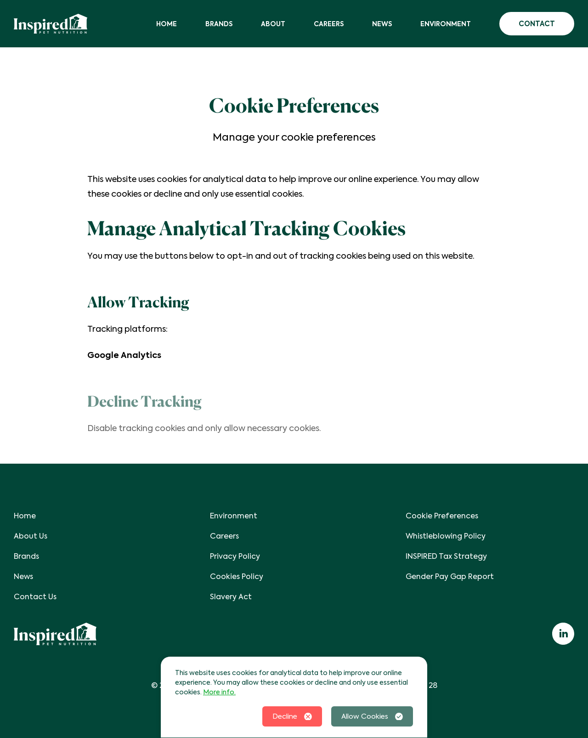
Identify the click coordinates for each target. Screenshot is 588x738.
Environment (445, 23)
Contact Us (35, 597)
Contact (537, 23)
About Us (30, 536)
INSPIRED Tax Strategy (446, 556)
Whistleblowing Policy (446, 536)
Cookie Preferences (442, 516)
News (382, 23)
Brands (218, 23)
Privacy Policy (235, 556)
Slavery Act (231, 597)
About (273, 23)
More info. (219, 692)
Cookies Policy (236, 576)
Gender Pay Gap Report (450, 576)
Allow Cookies (372, 716)
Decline (292, 716)
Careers (329, 23)
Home (166, 23)
